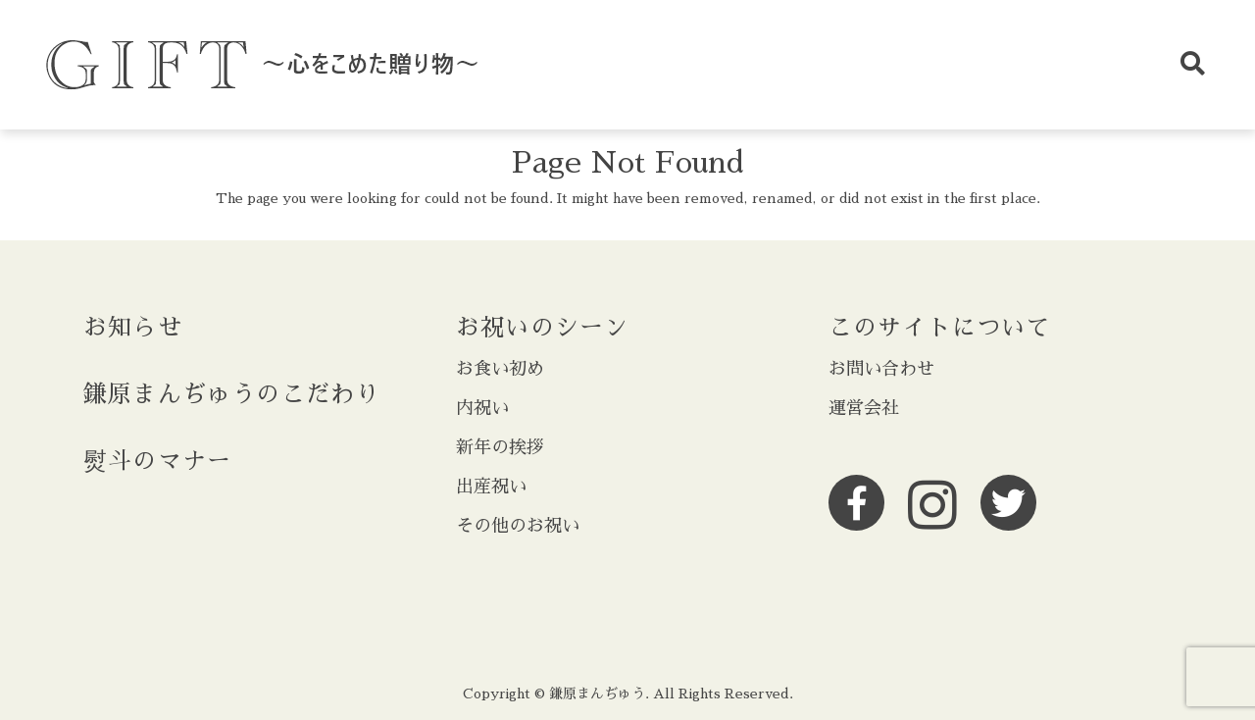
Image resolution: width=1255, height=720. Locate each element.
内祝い (482, 408)
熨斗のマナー (157, 461)
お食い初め (500, 369)
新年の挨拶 (500, 447)
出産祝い (491, 486)
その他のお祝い (517, 526)
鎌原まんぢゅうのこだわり (231, 394)
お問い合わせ (881, 369)
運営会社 (863, 408)
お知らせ (132, 327)
